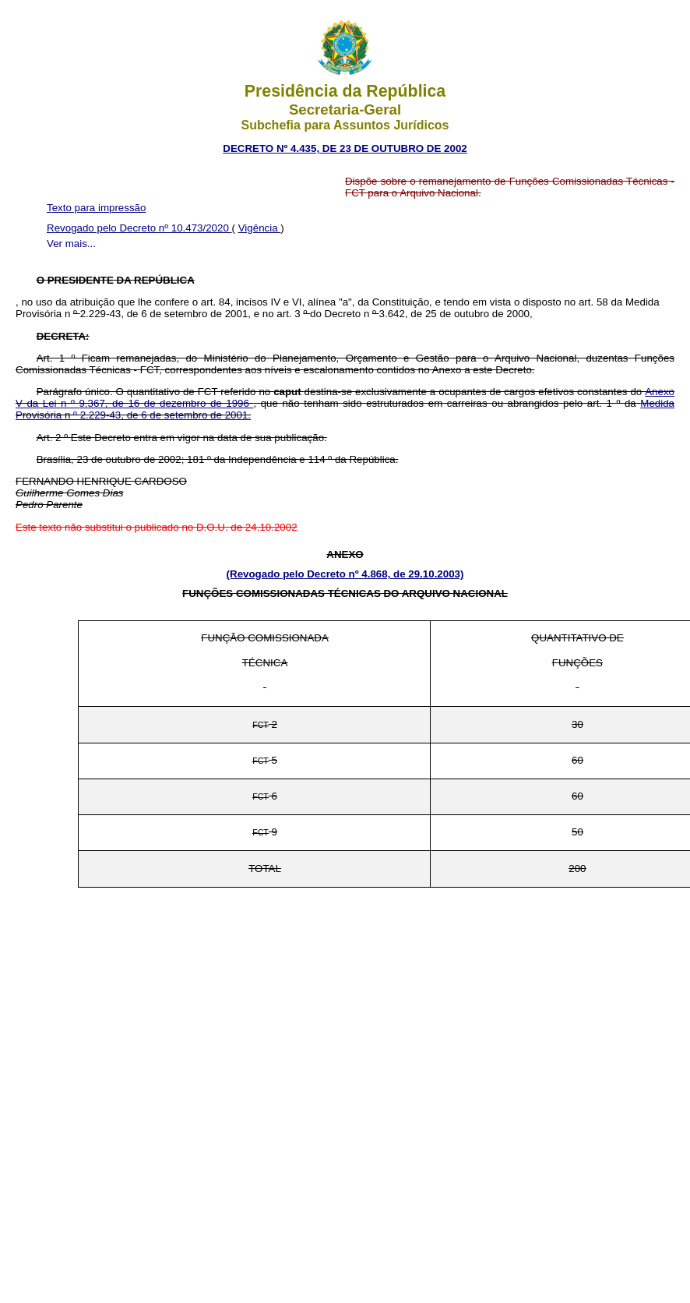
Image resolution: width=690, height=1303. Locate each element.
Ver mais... (71, 243)
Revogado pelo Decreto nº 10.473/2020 (139, 228)
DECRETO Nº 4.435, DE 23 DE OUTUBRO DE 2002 (345, 148)
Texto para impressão (96, 208)
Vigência (259, 228)
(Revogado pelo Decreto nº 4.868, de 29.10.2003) (345, 574)
